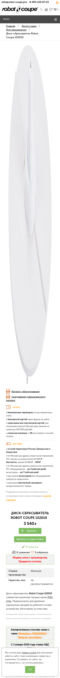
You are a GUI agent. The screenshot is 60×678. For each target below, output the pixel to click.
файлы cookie (29, 652)
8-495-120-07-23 (39, 2)
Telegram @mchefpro (30, 637)
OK (30, 669)
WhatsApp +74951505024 (32, 633)
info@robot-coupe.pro (14, 2)
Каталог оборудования (26, 391)
